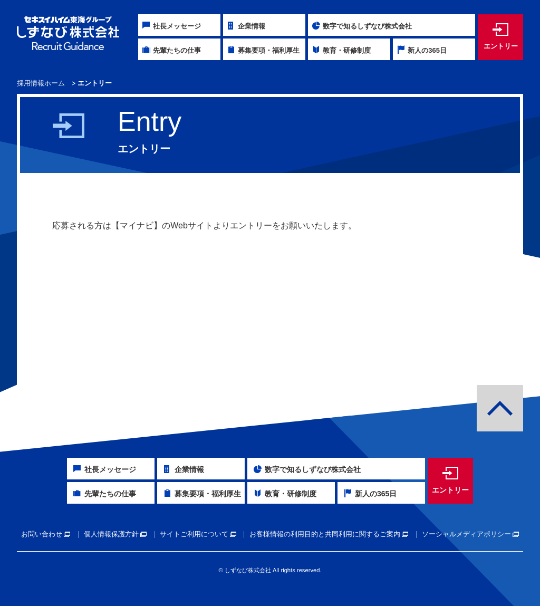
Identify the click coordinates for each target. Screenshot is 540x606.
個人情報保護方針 (111, 534)
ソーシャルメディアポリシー (466, 534)
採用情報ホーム (41, 83)
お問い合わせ (41, 534)
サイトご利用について (194, 534)
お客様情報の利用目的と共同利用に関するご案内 (324, 534)
